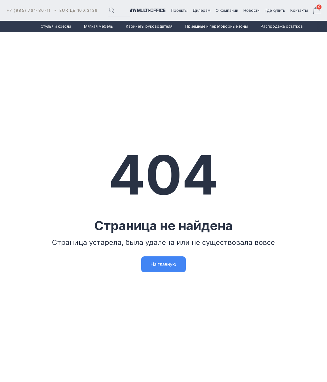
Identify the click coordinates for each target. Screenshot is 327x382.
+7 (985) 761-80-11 (28, 10)
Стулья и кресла (56, 26)
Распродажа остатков (282, 26)
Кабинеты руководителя (149, 26)
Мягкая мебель (98, 26)
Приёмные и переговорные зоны (216, 26)
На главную (163, 264)
